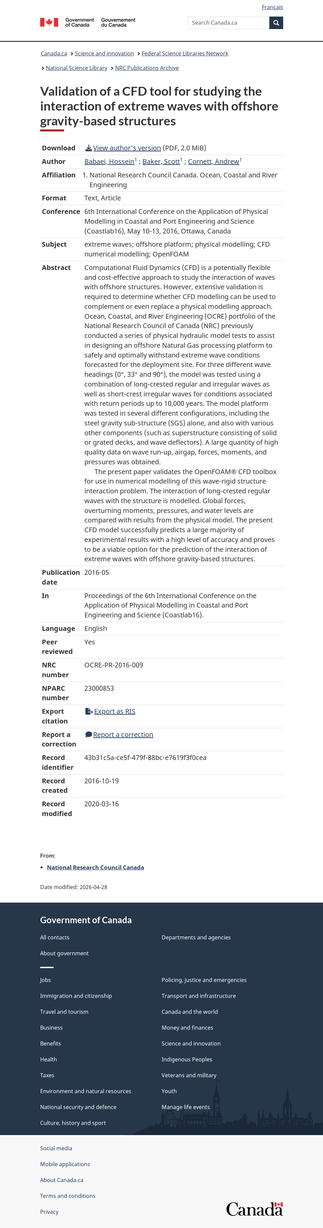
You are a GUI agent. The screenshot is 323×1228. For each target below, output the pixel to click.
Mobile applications (65, 1164)
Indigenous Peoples (187, 1059)
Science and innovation (104, 53)
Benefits (50, 1043)
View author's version (123, 147)
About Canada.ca (61, 1180)
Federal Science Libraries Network (185, 53)
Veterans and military (189, 1075)
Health (48, 1059)
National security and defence (78, 1107)
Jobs (45, 980)
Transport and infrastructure (199, 996)
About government (64, 953)
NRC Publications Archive (147, 68)
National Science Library (76, 68)
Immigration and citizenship (76, 996)
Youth (169, 1091)
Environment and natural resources (85, 1091)
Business (51, 1027)
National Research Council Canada (95, 867)
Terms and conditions (68, 1196)
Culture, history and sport (73, 1123)
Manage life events (186, 1107)
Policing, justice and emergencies (204, 980)
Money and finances (187, 1027)
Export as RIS (110, 711)
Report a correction (119, 734)
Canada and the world (190, 1011)
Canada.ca (54, 53)
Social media (56, 1148)
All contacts (55, 937)
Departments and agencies (196, 937)
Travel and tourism (64, 1011)
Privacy (49, 1211)
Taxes (47, 1075)
